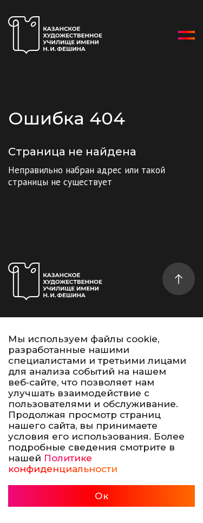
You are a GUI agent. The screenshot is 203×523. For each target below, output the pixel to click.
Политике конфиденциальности (62, 463)
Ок (101, 496)
